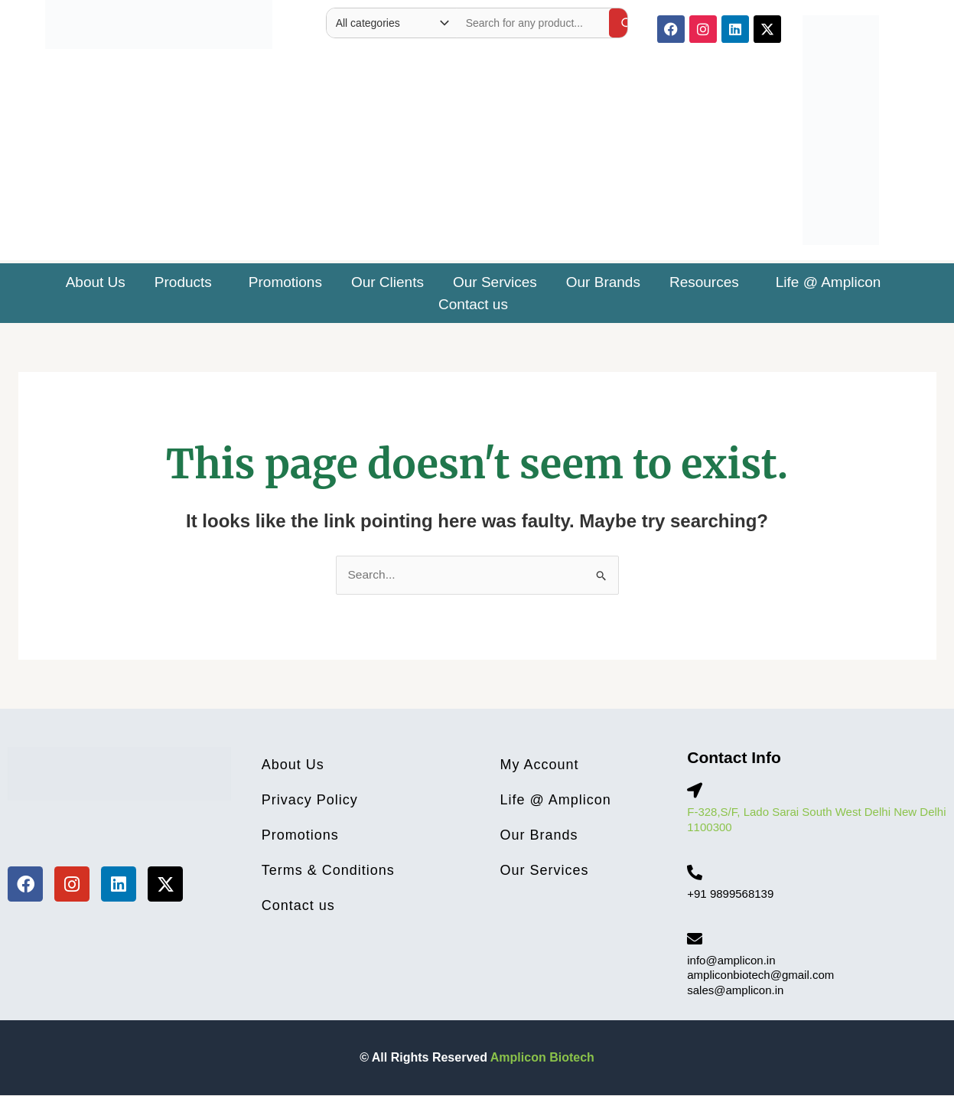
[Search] (626, 23)
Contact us (473, 304)
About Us (95, 282)
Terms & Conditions (328, 871)
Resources (704, 282)
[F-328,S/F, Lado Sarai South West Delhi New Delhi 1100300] (694, 791)
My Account (539, 765)
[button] (187, 282)
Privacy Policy (310, 800)
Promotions (285, 282)
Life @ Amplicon (828, 282)
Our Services (495, 282)
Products (183, 282)
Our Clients (387, 282)
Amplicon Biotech (542, 1058)
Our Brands (603, 282)
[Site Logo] (158, 21)
